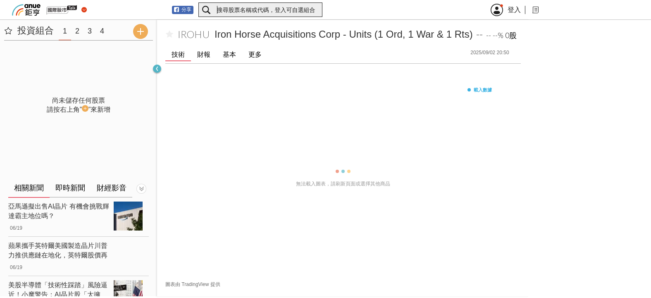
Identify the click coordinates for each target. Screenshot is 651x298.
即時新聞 (70, 188)
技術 (178, 54)
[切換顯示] (141, 189)
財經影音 (111, 188)
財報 (203, 54)
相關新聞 (29, 188)
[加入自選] (169, 34)
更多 (255, 54)
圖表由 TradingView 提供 (192, 284)
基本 (229, 54)
